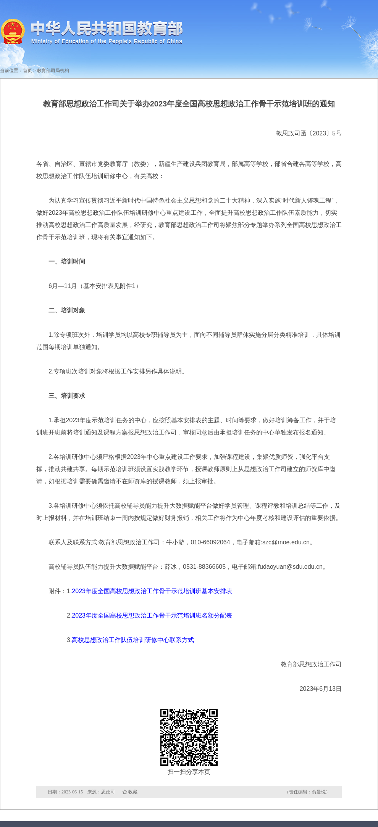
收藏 (132, 792)
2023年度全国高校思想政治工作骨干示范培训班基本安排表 (152, 591)
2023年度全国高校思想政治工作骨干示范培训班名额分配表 (152, 615)
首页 (27, 70)
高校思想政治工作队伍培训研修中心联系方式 (133, 640)
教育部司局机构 (53, 70)
